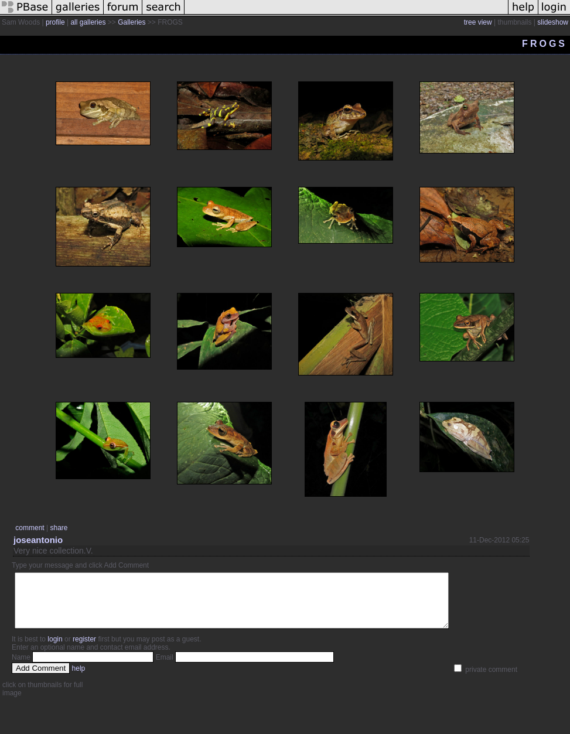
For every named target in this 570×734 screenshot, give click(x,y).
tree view (478, 22)
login (54, 650)
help (79, 679)
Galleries (131, 22)
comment (29, 528)
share (58, 528)
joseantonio (38, 540)
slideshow (552, 22)
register (84, 650)
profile (55, 22)
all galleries (87, 22)
